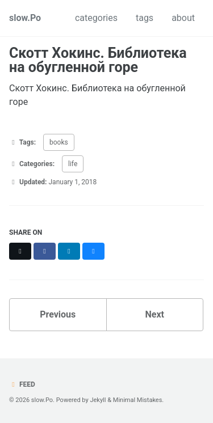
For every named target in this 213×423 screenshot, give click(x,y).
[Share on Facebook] (45, 251)
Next (154, 314)
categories (96, 17)
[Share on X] (20, 251)
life (72, 164)
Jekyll (98, 400)
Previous (58, 314)
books (58, 142)
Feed (22, 384)
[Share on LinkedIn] (69, 251)
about (183, 17)
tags (144, 17)
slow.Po (25, 17)
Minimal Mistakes (137, 400)
